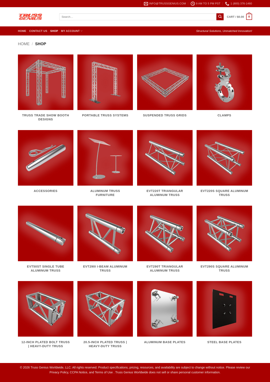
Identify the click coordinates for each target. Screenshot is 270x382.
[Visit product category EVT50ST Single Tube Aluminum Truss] (45, 241)
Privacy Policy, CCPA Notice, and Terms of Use (82, 372)
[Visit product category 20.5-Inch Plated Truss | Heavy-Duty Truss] (105, 316)
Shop (54, 31)
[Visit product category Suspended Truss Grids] (165, 88)
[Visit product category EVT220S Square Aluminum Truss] (224, 165)
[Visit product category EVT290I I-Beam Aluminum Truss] (105, 241)
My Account (71, 31)
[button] (239, 17)
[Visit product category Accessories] (45, 164)
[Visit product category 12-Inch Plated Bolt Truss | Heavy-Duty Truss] (45, 316)
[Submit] (220, 16)
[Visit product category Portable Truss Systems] (105, 88)
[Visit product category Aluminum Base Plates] (165, 315)
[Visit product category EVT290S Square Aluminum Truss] (224, 241)
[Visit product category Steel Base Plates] (224, 315)
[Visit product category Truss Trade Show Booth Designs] (45, 90)
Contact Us (38, 31)
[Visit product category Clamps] (224, 88)
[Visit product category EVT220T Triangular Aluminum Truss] (165, 165)
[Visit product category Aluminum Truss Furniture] (105, 165)
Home (22, 31)
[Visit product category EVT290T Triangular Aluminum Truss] (165, 241)
